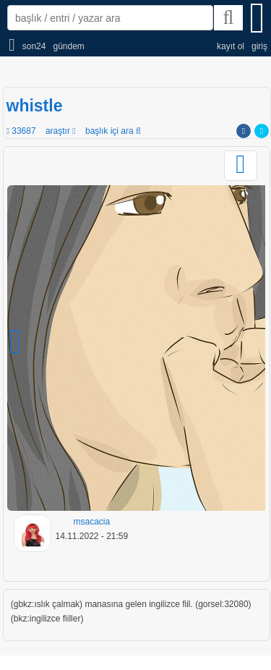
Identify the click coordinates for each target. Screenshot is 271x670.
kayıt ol (230, 46)
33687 (21, 131)
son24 (34, 46)
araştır (61, 131)
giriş (259, 46)
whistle (35, 105)
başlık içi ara (113, 131)
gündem (68, 46)
